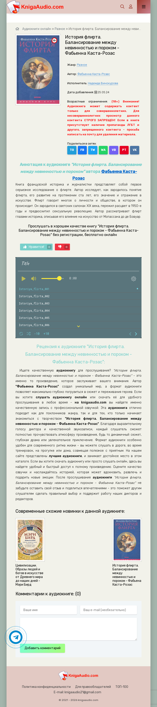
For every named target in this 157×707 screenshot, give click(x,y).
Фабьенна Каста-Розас (93, 74)
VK (135, 150)
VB (114, 150)
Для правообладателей (93, 687)
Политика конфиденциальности (46, 687)
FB (82, 150)
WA (103, 150)
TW (92, 150)
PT (124, 150)
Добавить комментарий (43, 648)
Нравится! (37, 247)
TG (72, 150)
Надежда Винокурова (103, 83)
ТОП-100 (121, 687)
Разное (82, 64)
